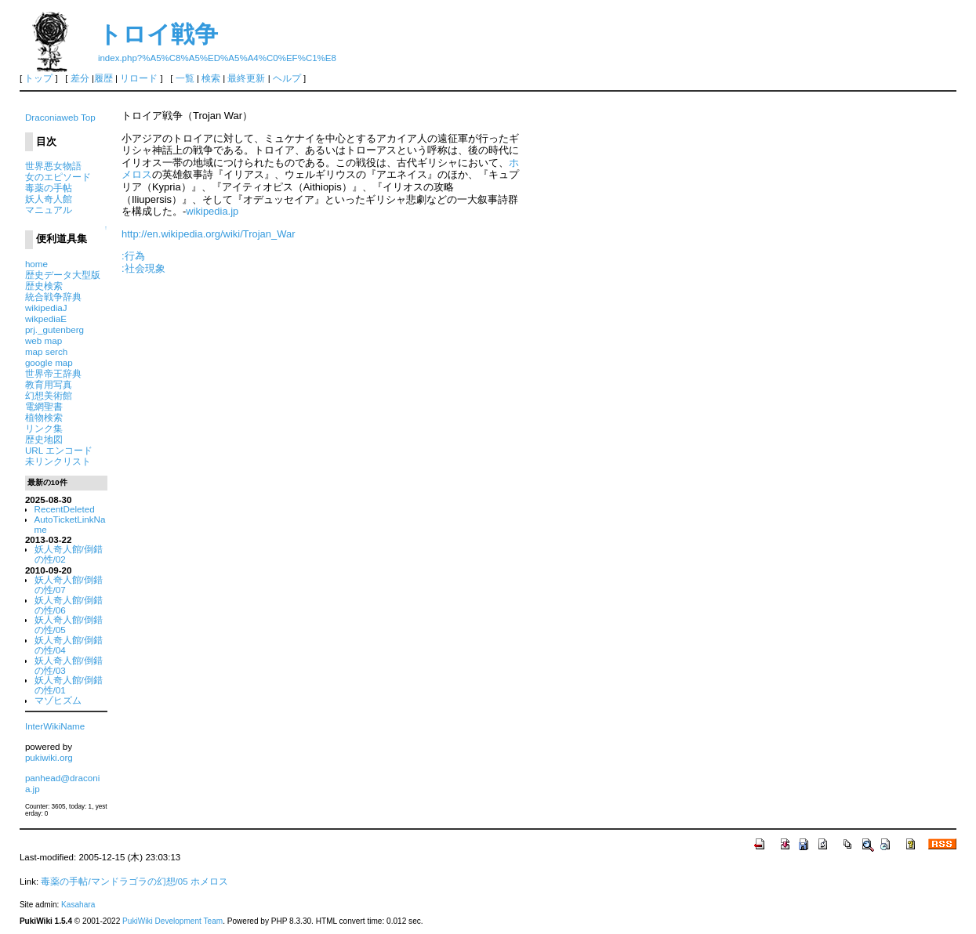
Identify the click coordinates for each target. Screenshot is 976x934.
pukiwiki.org (49, 757)
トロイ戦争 (158, 34)
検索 (210, 78)
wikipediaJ (46, 307)
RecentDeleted (64, 509)
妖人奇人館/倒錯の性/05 (68, 624)
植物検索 (44, 417)
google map (49, 362)
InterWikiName (55, 726)
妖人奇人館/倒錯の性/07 (68, 584)
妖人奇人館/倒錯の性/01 (68, 685)
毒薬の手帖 (48, 188)
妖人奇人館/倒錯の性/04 (68, 645)
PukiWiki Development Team (172, 921)
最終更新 (246, 78)
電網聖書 (44, 406)
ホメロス (209, 881)
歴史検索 (44, 286)
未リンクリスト (58, 461)
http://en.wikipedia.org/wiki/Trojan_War (209, 234)
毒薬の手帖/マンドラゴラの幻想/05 (114, 881)
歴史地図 (44, 439)
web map (43, 340)
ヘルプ (287, 78)
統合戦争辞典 (53, 296)
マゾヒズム (58, 700)
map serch (46, 351)
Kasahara (78, 904)
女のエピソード (58, 177)
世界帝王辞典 (53, 373)
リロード (139, 78)
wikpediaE (46, 318)
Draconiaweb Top (60, 117)
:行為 (133, 256)
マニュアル (48, 210)
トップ (38, 78)
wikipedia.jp (212, 211)
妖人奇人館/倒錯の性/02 (68, 554)
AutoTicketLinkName (70, 524)
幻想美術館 (48, 395)
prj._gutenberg (54, 329)
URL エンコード (59, 450)
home (36, 264)
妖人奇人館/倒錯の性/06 (68, 605)
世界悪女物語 (53, 166)
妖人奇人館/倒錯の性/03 (68, 665)
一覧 (185, 78)
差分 (80, 78)
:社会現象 (143, 268)
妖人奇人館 (48, 199)
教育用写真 (48, 384)
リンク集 (44, 428)
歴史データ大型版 (62, 275)
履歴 (103, 78)
